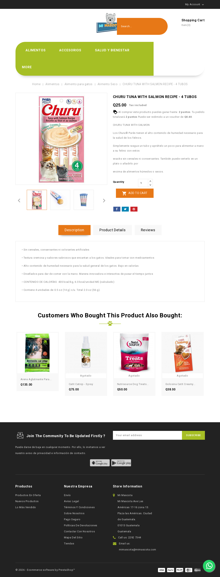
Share (116, 209)
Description (74, 230)
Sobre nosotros (74, 513)
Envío (67, 495)
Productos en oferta (28, 495)
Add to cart (135, 193)
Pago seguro (72, 519)
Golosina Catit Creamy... (180, 384)
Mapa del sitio (73, 537)
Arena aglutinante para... (36, 379)
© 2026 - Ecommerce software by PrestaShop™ (45, 569)
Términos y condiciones (79, 507)
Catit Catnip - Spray (81, 384)
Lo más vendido (25, 507)
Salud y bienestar (112, 50)
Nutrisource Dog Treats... (133, 384)
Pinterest (133, 209)
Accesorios (70, 50)
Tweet (125, 209)
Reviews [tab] (148, 230)
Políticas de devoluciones (80, 525)
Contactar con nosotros (79, 531)
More (27, 67)
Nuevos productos (27, 501)
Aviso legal (71, 501)
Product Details (112, 230)
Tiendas (69, 543)
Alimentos (36, 50)
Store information (127, 486)
